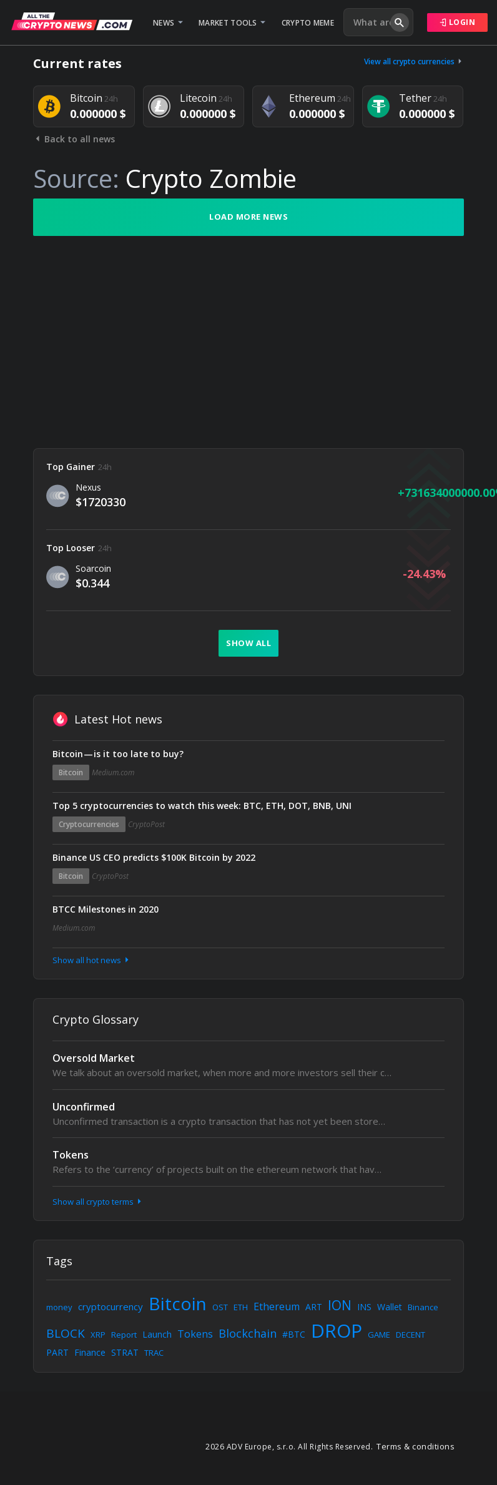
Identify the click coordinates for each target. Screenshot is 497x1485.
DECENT (410, 1334)
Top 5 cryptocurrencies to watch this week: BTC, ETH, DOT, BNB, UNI (202, 805)
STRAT (125, 1352)
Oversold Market (93, 1058)
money (59, 1307)
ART (313, 1307)
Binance (423, 1307)
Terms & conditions (415, 1446)
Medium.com (113, 772)
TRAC (154, 1352)
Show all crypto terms (98, 1201)
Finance (90, 1352)
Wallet (389, 1307)
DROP (336, 1330)
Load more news (248, 216)
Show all (248, 643)
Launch (157, 1334)
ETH (241, 1307)
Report (124, 1334)
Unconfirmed (83, 1107)
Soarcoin (93, 568)
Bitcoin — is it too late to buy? (118, 754)
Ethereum (276, 1306)
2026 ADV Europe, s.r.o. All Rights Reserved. (289, 1446)
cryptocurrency (110, 1306)
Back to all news (74, 139)
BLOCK (65, 1333)
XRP (98, 1334)
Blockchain (248, 1333)
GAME (379, 1334)
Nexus (88, 487)
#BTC (293, 1334)
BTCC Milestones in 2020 (105, 909)
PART (57, 1352)
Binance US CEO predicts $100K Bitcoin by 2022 (153, 857)
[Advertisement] (248, 342)
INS (364, 1307)
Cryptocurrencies (89, 824)
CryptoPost (146, 824)
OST (220, 1307)
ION (340, 1305)
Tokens (70, 1155)
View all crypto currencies (414, 61)
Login (458, 22)
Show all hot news (91, 960)
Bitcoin (71, 772)
